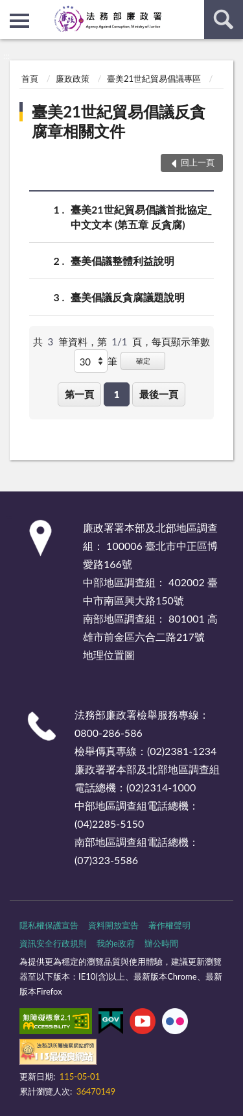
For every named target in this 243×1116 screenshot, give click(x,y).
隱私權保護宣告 (48, 925)
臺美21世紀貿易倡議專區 (154, 78)
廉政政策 (72, 78)
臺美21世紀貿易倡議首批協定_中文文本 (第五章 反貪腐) (141, 216)
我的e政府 (116, 943)
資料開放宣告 (113, 925)
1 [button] (117, 394)
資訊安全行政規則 (53, 943)
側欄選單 (19, 21)
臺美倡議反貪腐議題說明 (128, 297)
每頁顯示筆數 (181, 341)
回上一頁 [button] (197, 162)
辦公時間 (161, 943)
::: (10, 10)
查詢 (223, 19)
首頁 (29, 78)
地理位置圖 (109, 655)
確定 (143, 360)
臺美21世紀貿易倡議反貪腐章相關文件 (118, 121)
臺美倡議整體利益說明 (122, 260)
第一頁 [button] (79, 394)
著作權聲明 (169, 925)
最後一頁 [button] (158, 394)
